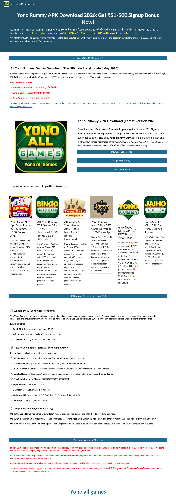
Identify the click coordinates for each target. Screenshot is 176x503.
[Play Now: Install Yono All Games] (88, 440)
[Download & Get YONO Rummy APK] (88, 58)
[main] (88, 26)
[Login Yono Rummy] (122, 160)
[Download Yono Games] (122, 152)
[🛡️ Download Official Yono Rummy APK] (88, 296)
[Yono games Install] (122, 169)
